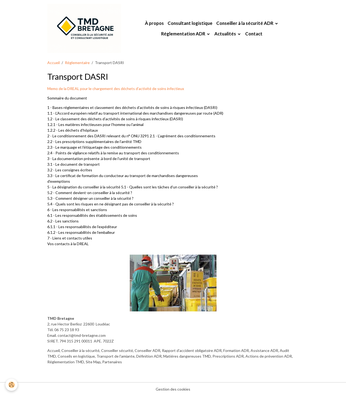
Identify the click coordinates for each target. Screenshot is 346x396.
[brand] (84, 28)
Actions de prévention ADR (268, 356)
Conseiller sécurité (117, 350)
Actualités (225, 33)
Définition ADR (149, 356)
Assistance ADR (264, 350)
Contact (253, 33)
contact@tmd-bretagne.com (82, 335)
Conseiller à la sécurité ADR (245, 23)
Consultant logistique (190, 23)
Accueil (53, 62)
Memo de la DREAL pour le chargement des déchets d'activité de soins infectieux (115, 88)
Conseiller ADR (147, 350)
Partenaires (112, 362)
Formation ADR (236, 350)
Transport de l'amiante (116, 356)
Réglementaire (77, 62)
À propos (154, 23)
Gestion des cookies (173, 389)
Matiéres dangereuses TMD (187, 356)
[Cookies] (11, 385)
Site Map (93, 362)
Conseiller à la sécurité (80, 350)
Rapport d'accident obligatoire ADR (192, 350)
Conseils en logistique (76, 356)
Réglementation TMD (65, 362)
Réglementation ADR (183, 33)
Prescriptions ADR (228, 356)
